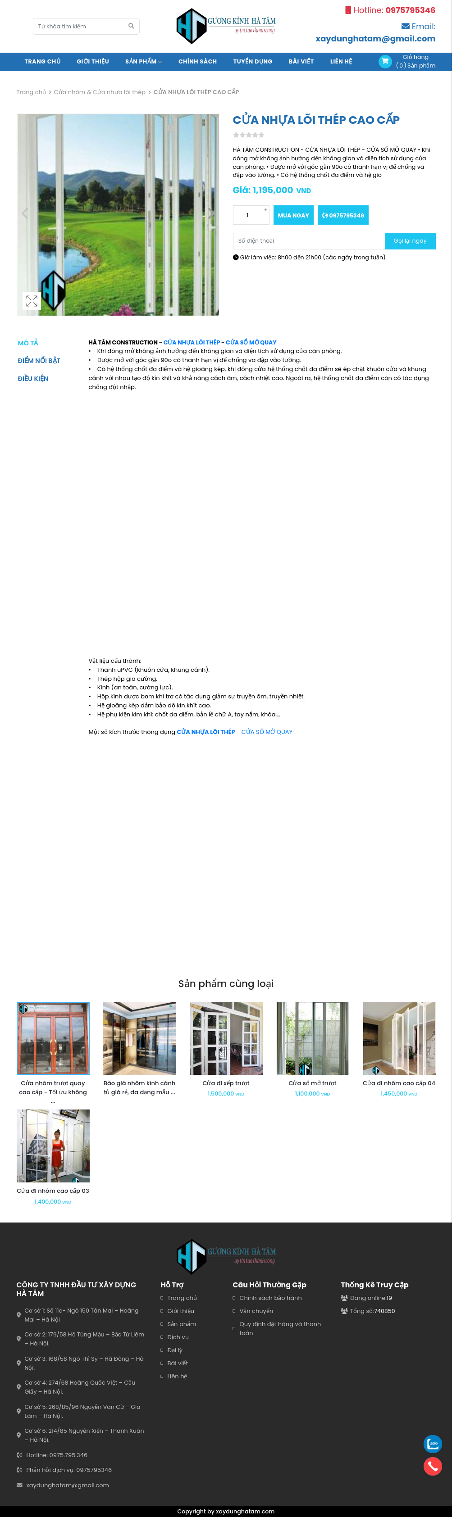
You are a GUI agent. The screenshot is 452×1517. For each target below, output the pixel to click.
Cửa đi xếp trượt (225, 1083)
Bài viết (301, 61)
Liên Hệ (341, 61)
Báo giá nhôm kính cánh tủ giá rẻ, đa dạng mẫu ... (140, 1087)
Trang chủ (43, 61)
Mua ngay (293, 215)
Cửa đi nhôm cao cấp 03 (53, 1190)
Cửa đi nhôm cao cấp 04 (399, 1083)
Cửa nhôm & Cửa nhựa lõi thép (100, 92)
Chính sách (197, 61)
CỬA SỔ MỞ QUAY (251, 342)
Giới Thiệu (93, 61)
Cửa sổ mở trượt (312, 1083)
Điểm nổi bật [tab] (39, 360)
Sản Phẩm (143, 61)
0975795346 (343, 215)
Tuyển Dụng (253, 61)
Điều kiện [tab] (33, 378)
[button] (211, 215)
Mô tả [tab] (28, 343)
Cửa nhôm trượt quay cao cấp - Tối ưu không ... (53, 1092)
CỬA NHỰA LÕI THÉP (192, 342)
